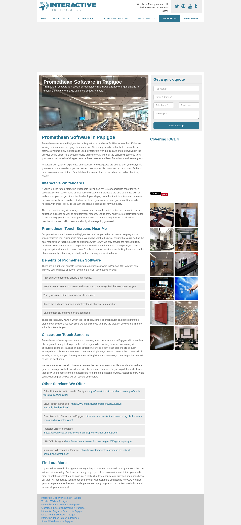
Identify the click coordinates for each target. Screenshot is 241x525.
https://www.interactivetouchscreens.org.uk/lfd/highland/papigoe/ (98, 441)
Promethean (170, 19)
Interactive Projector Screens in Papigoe (62, 511)
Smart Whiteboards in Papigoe (57, 521)
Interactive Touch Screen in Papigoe (60, 518)
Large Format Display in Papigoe (58, 514)
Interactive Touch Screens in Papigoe (60, 504)
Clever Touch (85, 19)
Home (44, 19)
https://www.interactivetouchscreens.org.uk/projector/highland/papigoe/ (80, 432)
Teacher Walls (61, 19)
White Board (191, 19)
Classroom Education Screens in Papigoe (63, 508)
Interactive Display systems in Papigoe (61, 498)
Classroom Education (116, 19)
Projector (144, 19)
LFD (156, 19)
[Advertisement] (120, 47)
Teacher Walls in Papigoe (54, 501)
